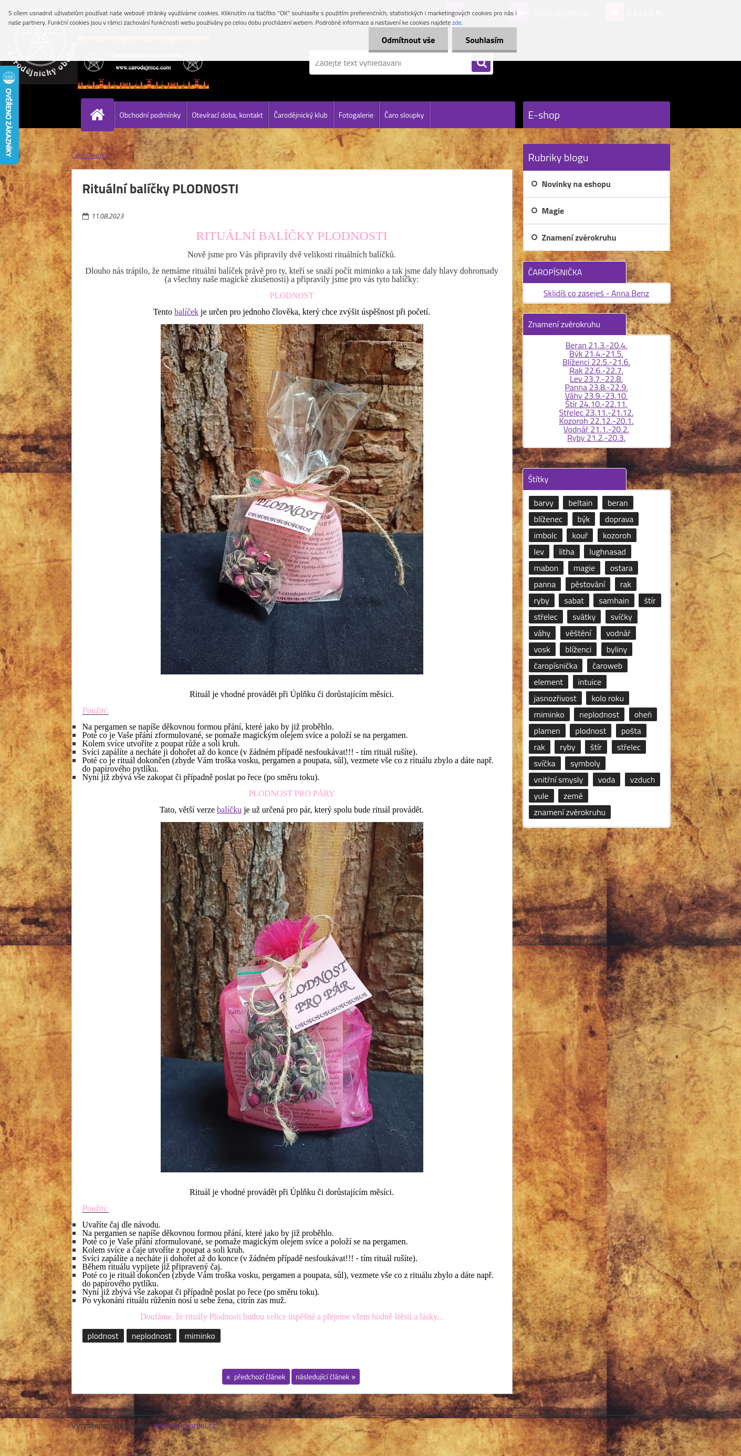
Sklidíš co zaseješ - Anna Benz (596, 293)
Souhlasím (484, 40)
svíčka (545, 763)
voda (606, 779)
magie (584, 567)
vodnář (618, 633)
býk (584, 519)
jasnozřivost (555, 698)
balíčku (229, 809)
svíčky (621, 616)
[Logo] (143, 62)
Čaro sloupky (404, 114)
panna (545, 584)
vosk (542, 649)
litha (566, 551)
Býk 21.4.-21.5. (596, 353)
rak (625, 584)
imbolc (545, 535)
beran (618, 502)
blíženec (548, 519)
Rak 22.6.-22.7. (596, 370)
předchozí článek (259, 1376)
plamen (547, 730)
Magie (553, 210)
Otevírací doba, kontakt (227, 114)
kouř (580, 535)
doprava (619, 519)
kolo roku (607, 698)
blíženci (578, 649)
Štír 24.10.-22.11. (596, 404)
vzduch (642, 779)
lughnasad (607, 551)
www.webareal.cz (184, 1425)
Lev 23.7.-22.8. (596, 378)
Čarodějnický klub (300, 114)
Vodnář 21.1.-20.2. (596, 429)
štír (649, 600)
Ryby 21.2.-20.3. (596, 437)
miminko (199, 1335)
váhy (542, 633)
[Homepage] (102, 114)
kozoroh (617, 535)
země (573, 795)
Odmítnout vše (408, 40)
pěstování (588, 584)
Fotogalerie (356, 114)
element (548, 681)
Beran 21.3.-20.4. (597, 345)
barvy (544, 502)
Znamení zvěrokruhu (579, 237)
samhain (614, 600)
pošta (631, 730)
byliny (617, 649)
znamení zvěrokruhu (570, 812)
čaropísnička (556, 665)
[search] (481, 63)
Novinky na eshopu (576, 184)
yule (541, 795)
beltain (580, 502)
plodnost (103, 1335)
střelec (546, 616)
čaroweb (607, 665)
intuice (590, 681)
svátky (584, 616)
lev (539, 551)
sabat (574, 600)
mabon (546, 567)
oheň (643, 714)
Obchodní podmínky (150, 114)
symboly (585, 763)
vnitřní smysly (558, 779)
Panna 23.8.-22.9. (596, 387)
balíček (186, 311)
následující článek (322, 1376)
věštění (578, 633)
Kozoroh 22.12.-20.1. (596, 420)
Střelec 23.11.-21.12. (596, 412)
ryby (541, 600)
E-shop (544, 115)
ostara (621, 567)
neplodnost (152, 1335)
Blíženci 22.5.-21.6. (596, 362)
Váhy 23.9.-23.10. (596, 395)
